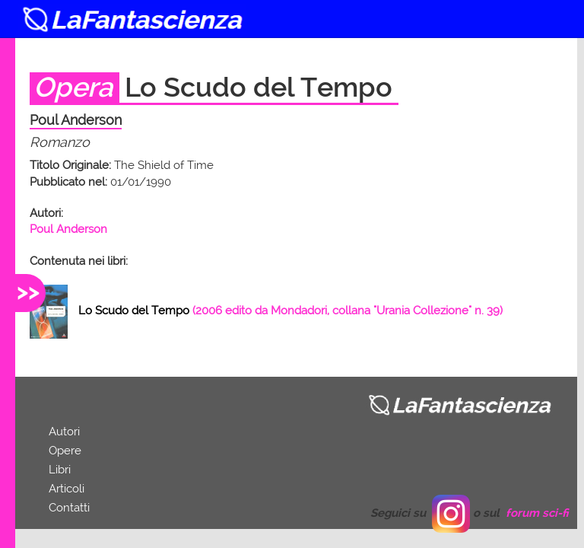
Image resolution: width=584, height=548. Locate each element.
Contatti (69, 508)
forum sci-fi (537, 513)
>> (28, 291)
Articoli (66, 488)
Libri (60, 469)
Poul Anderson (68, 229)
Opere (65, 450)
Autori (64, 431)
